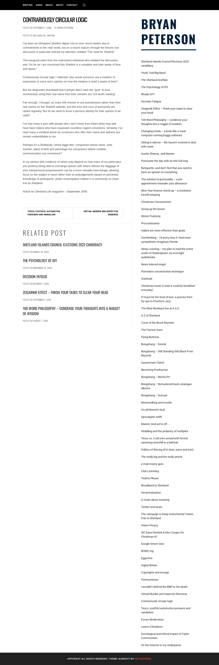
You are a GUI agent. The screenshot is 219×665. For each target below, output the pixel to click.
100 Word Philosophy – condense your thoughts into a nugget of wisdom (71, 311)
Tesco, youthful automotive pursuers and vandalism (44, 213)
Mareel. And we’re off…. (155, 424)
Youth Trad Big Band (153, 72)
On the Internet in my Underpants (161, 645)
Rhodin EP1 (148, 94)
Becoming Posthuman (154, 369)
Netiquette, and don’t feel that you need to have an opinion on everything (166, 170)
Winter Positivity (151, 216)
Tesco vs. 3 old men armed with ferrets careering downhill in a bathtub (164, 440)
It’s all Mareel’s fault (153, 409)
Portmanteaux (149, 579)
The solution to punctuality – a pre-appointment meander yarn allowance (164, 181)
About (60, 5)
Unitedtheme (143, 659)
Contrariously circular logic (157, 601)
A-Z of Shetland (150, 315)
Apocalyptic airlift (151, 416)
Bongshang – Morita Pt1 (155, 377)
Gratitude (146, 278)
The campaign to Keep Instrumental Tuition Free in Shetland (167, 516)
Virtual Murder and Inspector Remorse (100, 213)
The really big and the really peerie (161, 456)
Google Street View (152, 543)
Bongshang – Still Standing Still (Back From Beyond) (167, 353)
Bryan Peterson (65, 27)
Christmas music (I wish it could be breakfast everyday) (168, 288)
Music (49, 5)
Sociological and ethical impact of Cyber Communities (165, 636)
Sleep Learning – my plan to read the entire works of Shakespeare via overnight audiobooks (167, 253)
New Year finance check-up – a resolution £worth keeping (166, 192)
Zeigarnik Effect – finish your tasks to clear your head (65, 292)
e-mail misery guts (152, 464)
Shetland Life (39, 35)
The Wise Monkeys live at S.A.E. (160, 308)
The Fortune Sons (152, 329)
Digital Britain (149, 565)
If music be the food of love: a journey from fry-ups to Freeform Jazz (166, 299)
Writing (28, 5)
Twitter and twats (151, 507)
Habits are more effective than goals (163, 230)
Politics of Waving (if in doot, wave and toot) (167, 449)
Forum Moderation (152, 619)
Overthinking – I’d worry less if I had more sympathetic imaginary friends (166, 239)
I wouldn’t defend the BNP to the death (164, 586)
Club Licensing (150, 471)
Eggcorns (146, 558)
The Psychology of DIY (40, 260)
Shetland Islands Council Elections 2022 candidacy (62, 244)
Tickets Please (150, 478)
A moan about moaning (155, 499)
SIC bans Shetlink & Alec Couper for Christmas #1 (162, 534)
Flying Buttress (150, 337)
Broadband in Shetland (155, 485)
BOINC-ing (147, 551)
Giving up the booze (153, 209)
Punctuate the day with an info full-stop (164, 160)
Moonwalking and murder (156, 402)
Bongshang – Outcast (154, 395)
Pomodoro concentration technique (162, 271)
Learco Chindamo (152, 626)
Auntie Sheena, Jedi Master (158, 153)
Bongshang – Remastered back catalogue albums (166, 386)
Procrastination (150, 223)
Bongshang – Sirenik (153, 344)
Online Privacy (149, 525)
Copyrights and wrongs (155, 572)
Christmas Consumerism (156, 201)
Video (39, 5)
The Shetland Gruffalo (154, 80)
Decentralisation (151, 492)
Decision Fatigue (35, 276)
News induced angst (153, 264)
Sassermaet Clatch (152, 362)
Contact (72, 5)
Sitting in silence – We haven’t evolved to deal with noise (168, 144)
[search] (84, 5)
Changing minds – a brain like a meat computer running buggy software (163, 133)
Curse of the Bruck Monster (157, 322)
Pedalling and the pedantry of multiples (164, 431)
